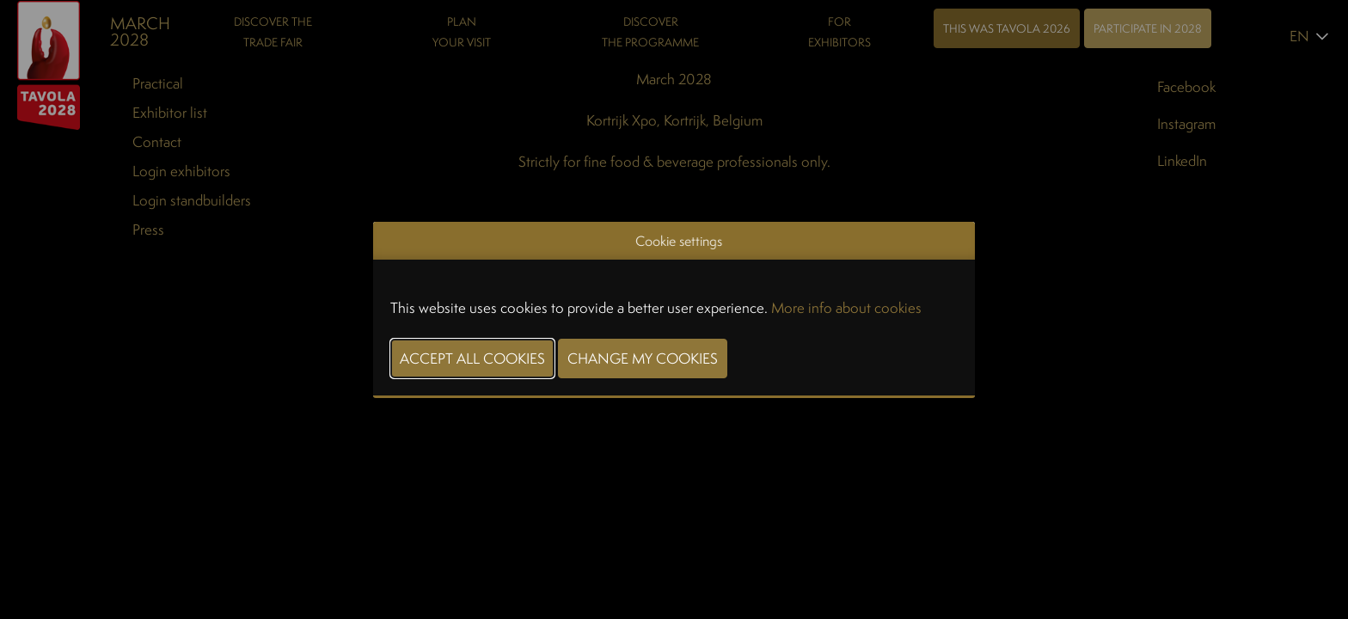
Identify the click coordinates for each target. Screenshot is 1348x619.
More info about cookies (846, 307)
